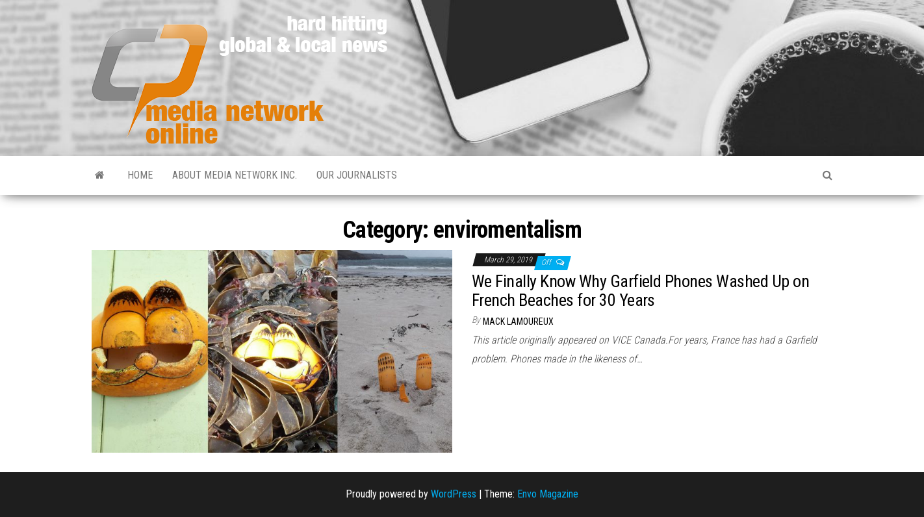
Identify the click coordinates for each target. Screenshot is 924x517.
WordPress (453, 494)
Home (140, 175)
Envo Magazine (547, 494)
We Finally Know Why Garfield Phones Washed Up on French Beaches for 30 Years (640, 290)
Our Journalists (356, 175)
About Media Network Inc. (234, 175)
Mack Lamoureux (518, 321)
